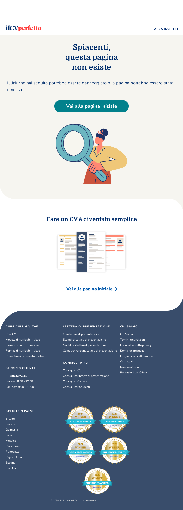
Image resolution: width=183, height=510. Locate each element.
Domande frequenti (132, 350)
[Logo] (23, 28)
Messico (11, 441)
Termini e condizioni (133, 340)
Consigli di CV (72, 370)
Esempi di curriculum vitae (22, 345)
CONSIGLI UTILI (76, 363)
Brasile (10, 419)
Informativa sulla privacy (135, 345)
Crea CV (11, 334)
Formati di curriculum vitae (23, 350)
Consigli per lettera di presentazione (86, 376)
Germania (12, 430)
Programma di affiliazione (136, 356)
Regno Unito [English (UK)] (14, 457)
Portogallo (13, 452)
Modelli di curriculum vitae (23, 340)
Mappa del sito (129, 367)
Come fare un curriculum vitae (25, 356)
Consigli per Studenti (76, 387)
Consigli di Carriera (75, 381)
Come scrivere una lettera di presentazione (90, 350)
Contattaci (126, 361)
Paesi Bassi (13, 446)
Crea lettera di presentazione (81, 334)
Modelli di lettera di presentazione (84, 345)
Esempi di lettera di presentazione (84, 340)
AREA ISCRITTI (166, 29)
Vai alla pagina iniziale (91, 106)
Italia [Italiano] (9, 435)
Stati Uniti (12, 468)
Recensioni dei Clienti (134, 372)
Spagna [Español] (10, 462)
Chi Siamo (126, 334)
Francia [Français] (10, 424)
